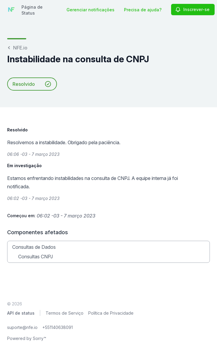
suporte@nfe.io (22, 327)
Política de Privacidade (111, 313)
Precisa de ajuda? (143, 9)
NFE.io (17, 48)
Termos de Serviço (64, 313)
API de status (21, 313)
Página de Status (32, 9)
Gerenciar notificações (90, 9)
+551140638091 (57, 327)
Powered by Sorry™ (26, 338)
